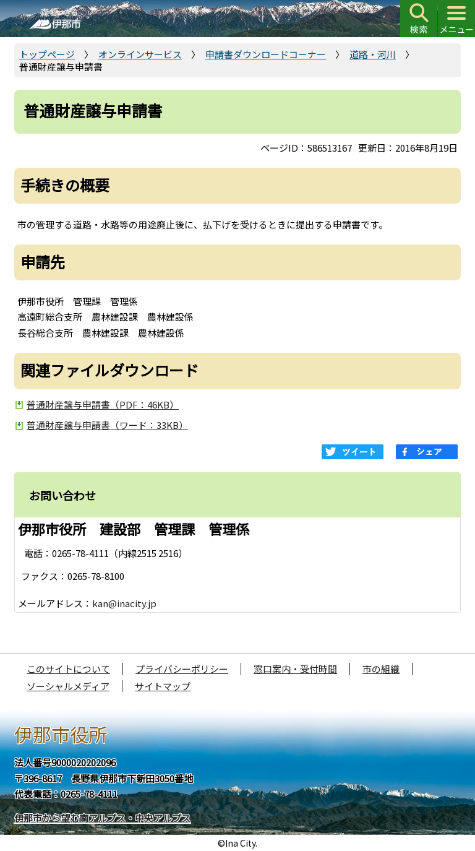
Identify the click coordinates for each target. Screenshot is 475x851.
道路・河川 (372, 54)
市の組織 (381, 668)
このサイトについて (68, 668)
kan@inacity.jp (124, 603)
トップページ (47, 54)
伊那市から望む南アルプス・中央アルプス (102, 817)
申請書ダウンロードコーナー (265, 54)
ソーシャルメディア (68, 686)
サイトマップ (162, 686)
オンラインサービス (140, 54)
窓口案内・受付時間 (295, 668)
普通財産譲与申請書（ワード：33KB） (107, 424)
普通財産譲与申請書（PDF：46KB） (103, 404)
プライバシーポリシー (181, 668)
